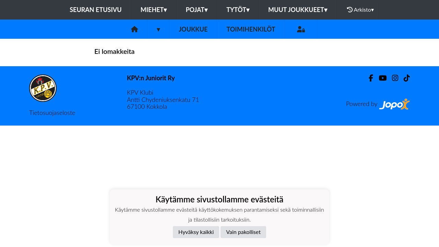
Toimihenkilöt (250, 29)
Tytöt (237, 9)
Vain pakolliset (243, 231)
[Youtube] (380, 78)
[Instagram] (392, 78)
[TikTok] (404, 78)
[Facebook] (368, 78)
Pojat (196, 9)
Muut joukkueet (297, 9)
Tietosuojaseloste (52, 112)
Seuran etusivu (96, 9)
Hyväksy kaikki (196, 231)
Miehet (154, 9)
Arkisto (360, 9)
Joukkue (193, 29)
